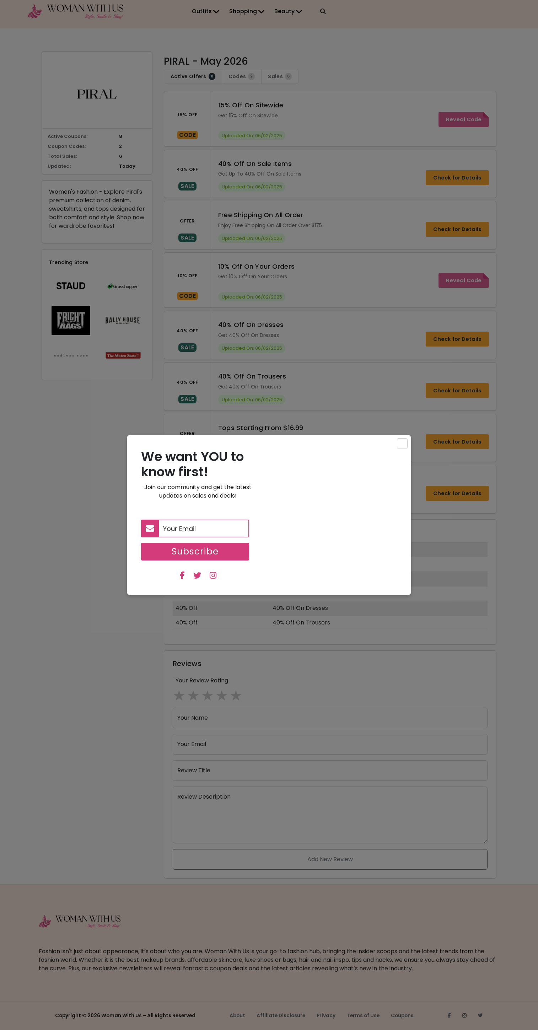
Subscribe (195, 551)
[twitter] (197, 576)
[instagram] (213, 576)
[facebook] (182, 576)
